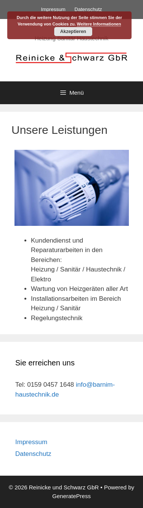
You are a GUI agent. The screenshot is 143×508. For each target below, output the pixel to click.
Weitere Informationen (99, 24)
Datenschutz (88, 9)
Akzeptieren (73, 31)
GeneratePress (71, 496)
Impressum (53, 9)
